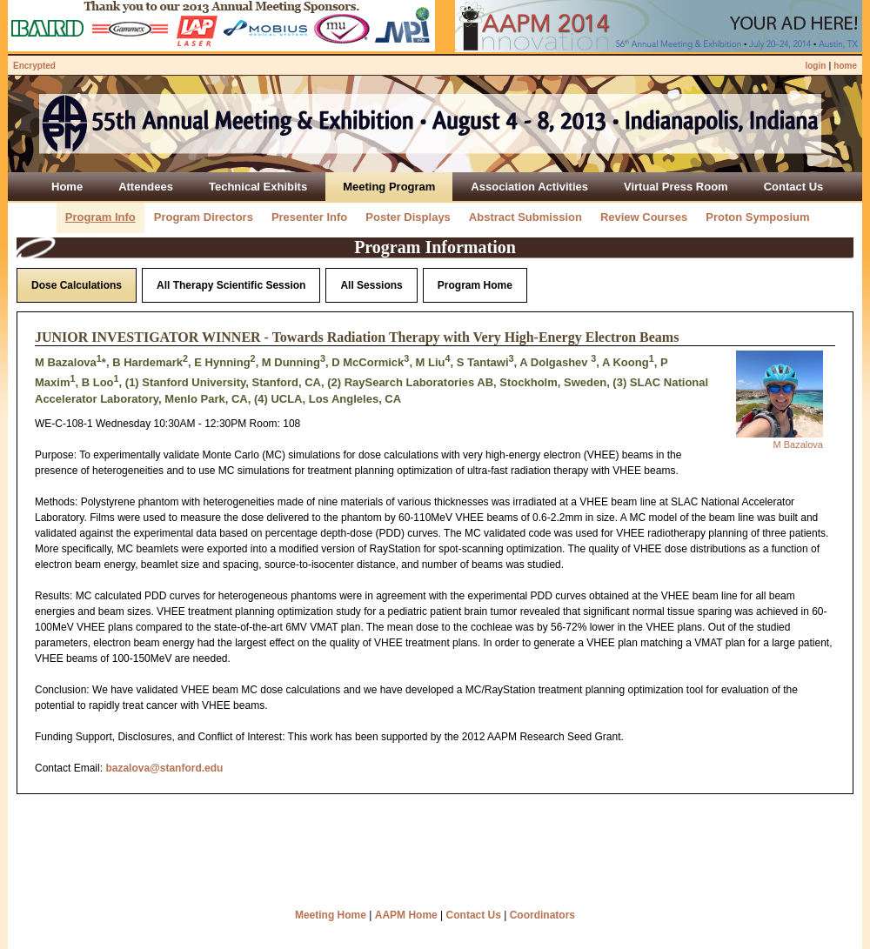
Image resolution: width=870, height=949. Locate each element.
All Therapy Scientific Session (231, 285)
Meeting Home (330, 915)
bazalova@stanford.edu (164, 768)
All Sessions (371, 285)
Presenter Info (309, 217)
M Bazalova (798, 444)
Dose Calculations (76, 285)
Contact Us (473, 915)
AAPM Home (406, 915)
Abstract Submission (525, 217)
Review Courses (643, 217)
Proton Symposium (757, 217)
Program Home (475, 285)
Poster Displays (408, 217)
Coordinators (542, 915)
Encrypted (34, 65)
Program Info (100, 217)
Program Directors (203, 217)
